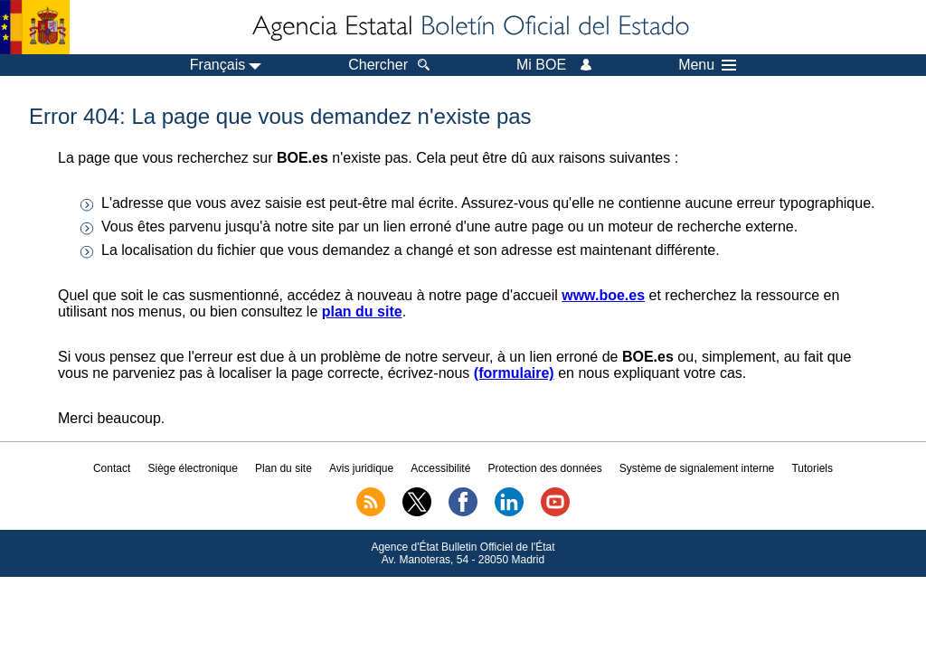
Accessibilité (440, 468)
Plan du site (283, 468)
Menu (707, 65)
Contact (111, 468)
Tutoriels (812, 468)
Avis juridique (361, 468)
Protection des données (545, 468)
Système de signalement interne (696, 468)
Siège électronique (193, 468)
